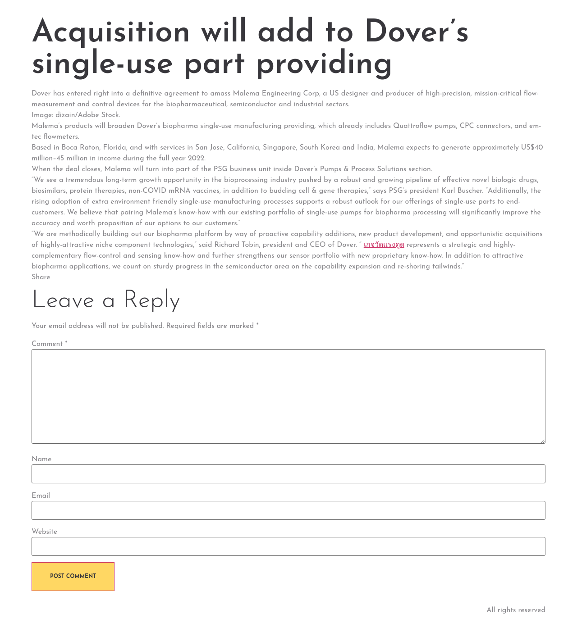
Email (41, 496)
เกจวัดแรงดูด (384, 245)
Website (44, 532)
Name (41, 459)
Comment (50, 344)
